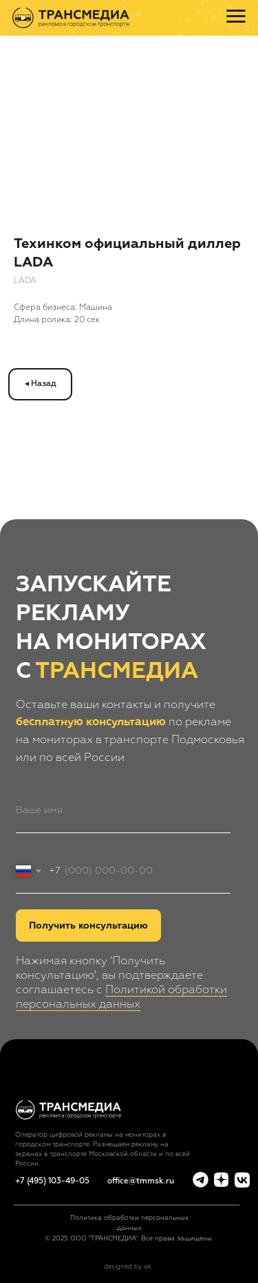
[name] (123, 810)
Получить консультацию (88, 926)
